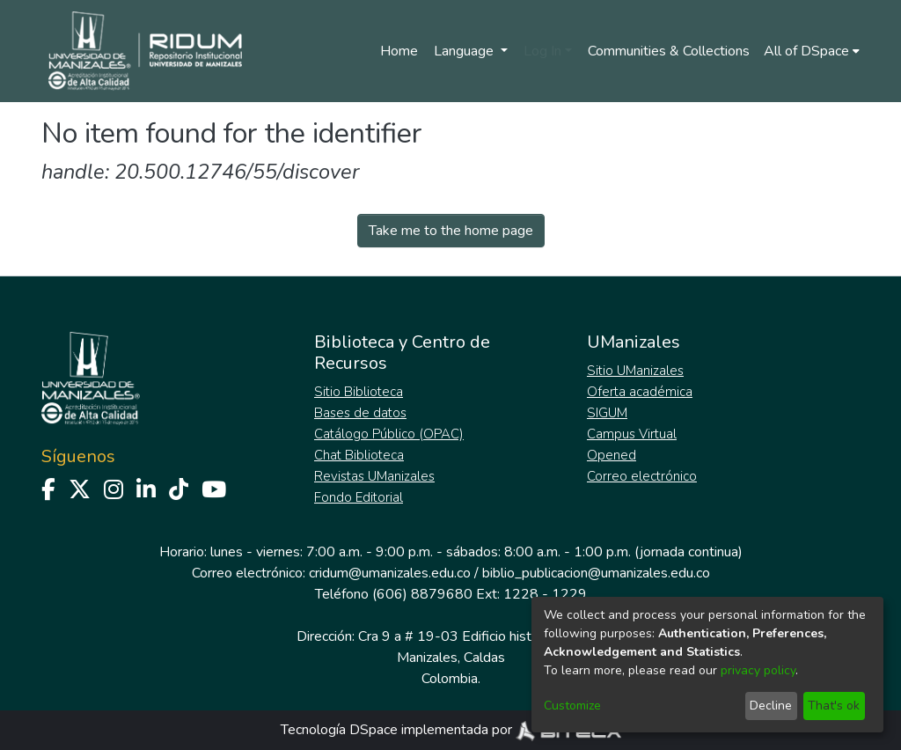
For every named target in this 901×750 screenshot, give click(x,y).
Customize (572, 705)
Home (399, 51)
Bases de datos (360, 413)
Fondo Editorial (358, 497)
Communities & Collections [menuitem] (669, 51)
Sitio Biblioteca (358, 392)
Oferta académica (639, 392)
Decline (771, 705)
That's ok (834, 705)
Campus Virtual (632, 434)
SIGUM (607, 413)
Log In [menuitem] (542, 51)
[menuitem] (812, 51)
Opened (611, 455)
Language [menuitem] (465, 51)
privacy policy (758, 670)
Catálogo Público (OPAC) (389, 434)
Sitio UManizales (635, 370)
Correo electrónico (642, 476)
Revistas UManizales (374, 476)
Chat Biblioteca (359, 455)
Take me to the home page (451, 230)
